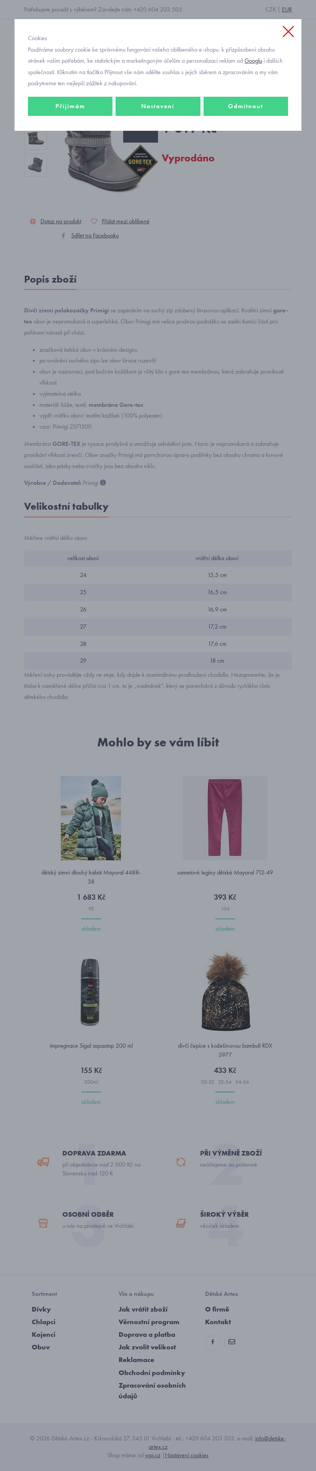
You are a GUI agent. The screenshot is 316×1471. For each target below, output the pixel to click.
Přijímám (70, 106)
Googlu (253, 61)
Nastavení (157, 106)
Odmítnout (245, 106)
